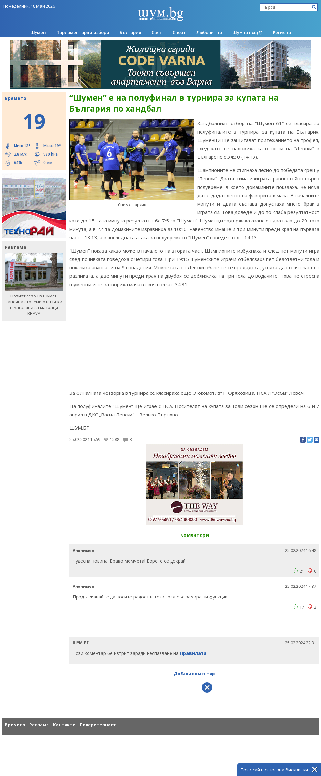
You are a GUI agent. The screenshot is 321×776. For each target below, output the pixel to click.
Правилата (193, 653)
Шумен (38, 32)
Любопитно (209, 32)
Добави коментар (194, 673)
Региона (282, 32)
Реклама (39, 724)
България (130, 32)
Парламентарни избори (83, 32)
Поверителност (98, 724)
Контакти (64, 724)
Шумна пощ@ (247, 32)
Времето (15, 724)
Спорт (179, 32)
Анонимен (83, 550)
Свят (157, 32)
